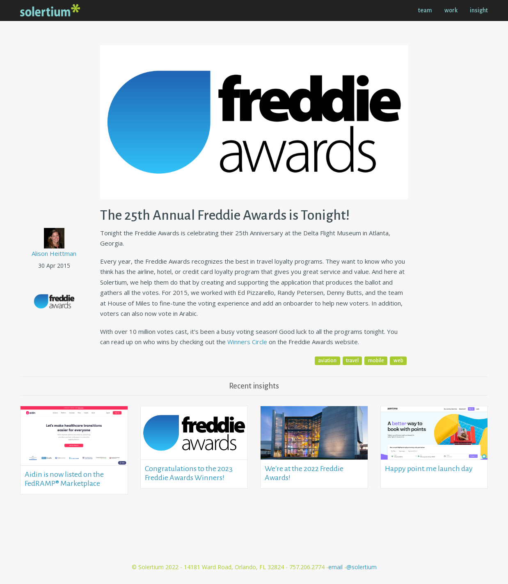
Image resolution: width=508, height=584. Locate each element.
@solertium (361, 567)
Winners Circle (247, 342)
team (425, 10)
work (451, 10)
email (336, 567)
